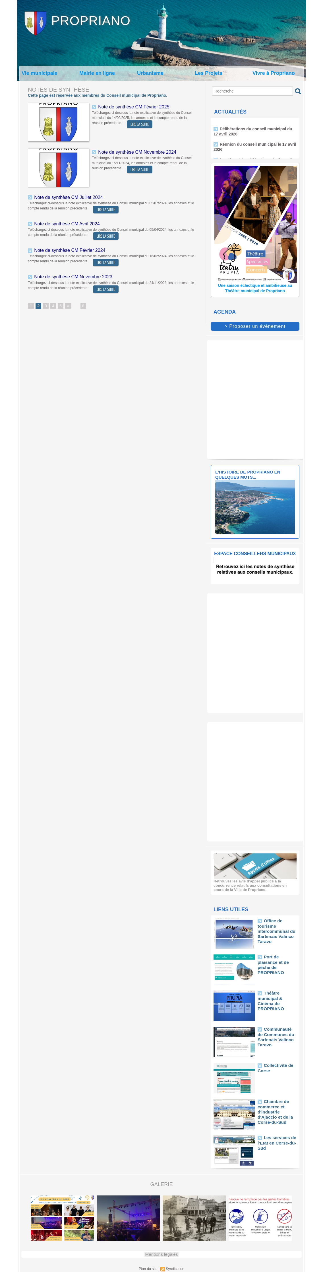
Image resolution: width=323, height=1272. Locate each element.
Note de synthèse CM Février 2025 (131, 106)
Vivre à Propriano (273, 73)
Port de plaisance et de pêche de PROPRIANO (276, 960)
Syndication (174, 1267)
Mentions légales (161, 1253)
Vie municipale (39, 73)
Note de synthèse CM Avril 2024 (64, 222)
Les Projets (208, 73)
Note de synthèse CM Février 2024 (67, 248)
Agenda (225, 312)
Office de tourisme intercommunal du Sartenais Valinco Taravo (277, 926)
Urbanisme (150, 73)
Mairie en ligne (97, 73)
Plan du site (149, 1267)
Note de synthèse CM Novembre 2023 (70, 274)
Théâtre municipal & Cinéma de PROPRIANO (276, 996)
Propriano (91, 20)
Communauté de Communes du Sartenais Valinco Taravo (275, 1035)
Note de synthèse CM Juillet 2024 (66, 196)
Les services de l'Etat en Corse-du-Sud (274, 1141)
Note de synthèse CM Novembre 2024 (134, 151)
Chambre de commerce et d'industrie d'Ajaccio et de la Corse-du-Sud (277, 1107)
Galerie (161, 1183)
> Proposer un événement (255, 326)
